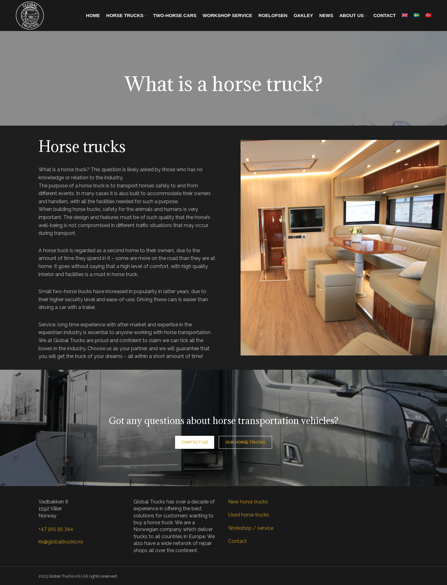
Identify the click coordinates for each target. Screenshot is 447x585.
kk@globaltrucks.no (60, 542)
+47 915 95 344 (55, 529)
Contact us (194, 442)
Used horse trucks (248, 515)
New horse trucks (248, 502)
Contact (237, 541)
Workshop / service (250, 528)
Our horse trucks (245, 442)
